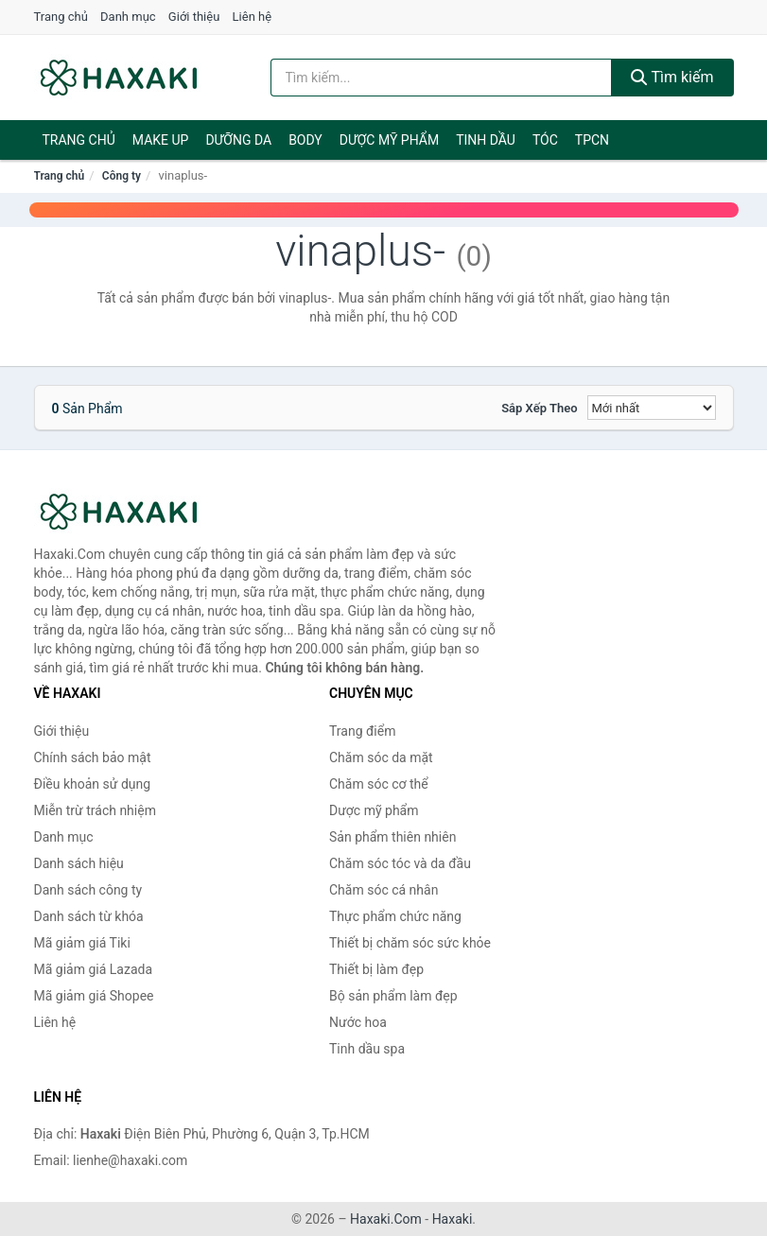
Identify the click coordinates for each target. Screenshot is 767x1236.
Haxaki (452, 1219)
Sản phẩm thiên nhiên (392, 836)
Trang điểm (362, 731)
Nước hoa (358, 1022)
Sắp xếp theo (539, 408)
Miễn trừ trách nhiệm (95, 810)
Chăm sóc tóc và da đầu (400, 863)
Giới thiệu (193, 16)
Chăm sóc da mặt (381, 757)
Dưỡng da (238, 140)
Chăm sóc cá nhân (383, 889)
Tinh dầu (485, 140)
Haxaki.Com (386, 1219)
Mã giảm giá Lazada (93, 969)
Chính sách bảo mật (92, 757)
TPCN (592, 140)
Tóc (545, 140)
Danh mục (128, 16)
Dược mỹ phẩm (389, 140)
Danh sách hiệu (79, 863)
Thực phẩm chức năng (395, 916)
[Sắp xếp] (651, 407)
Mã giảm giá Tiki (82, 942)
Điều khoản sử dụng (92, 784)
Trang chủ (61, 16)
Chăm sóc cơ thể (378, 784)
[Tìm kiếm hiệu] (441, 77)
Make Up (160, 140)
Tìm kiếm (672, 77)
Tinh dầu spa (367, 1048)
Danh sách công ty (88, 889)
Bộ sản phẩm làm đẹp (393, 995)
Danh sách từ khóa (89, 916)
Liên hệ (252, 16)
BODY (305, 140)
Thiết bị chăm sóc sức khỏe (410, 942)
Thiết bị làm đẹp (376, 969)
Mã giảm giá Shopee (94, 995)
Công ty (121, 176)
